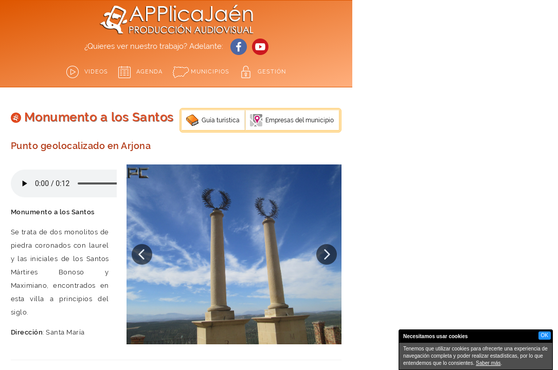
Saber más (488, 363)
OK (544, 335)
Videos (96, 71)
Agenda (149, 71)
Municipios (210, 71)
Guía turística (221, 120)
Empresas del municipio (299, 120)
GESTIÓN (272, 71)
